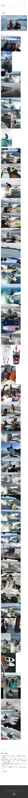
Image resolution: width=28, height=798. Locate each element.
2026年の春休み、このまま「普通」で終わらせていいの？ (14, 759)
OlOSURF (5, 771)
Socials (24, 5)
